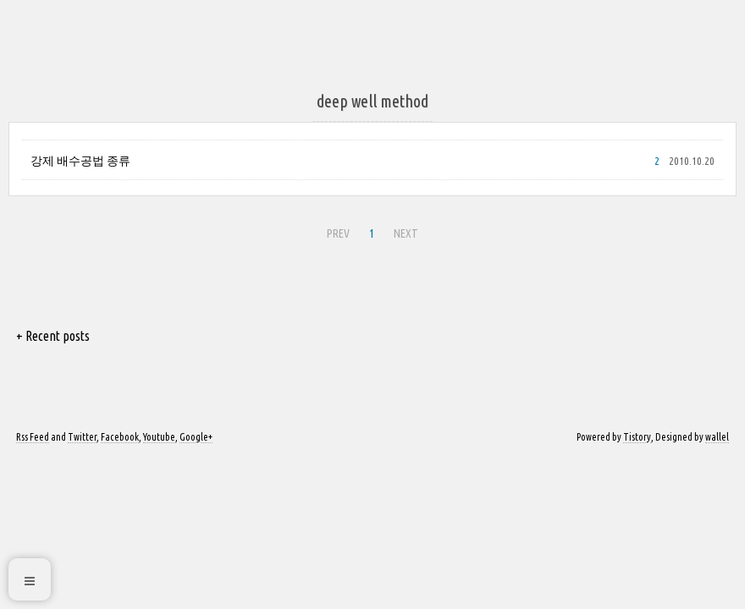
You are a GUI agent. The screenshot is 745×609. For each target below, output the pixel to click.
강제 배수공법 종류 (80, 160)
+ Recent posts (53, 335)
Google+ (195, 436)
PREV (338, 233)
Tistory (637, 436)
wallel (717, 436)
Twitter (82, 436)
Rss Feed (32, 436)
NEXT (406, 233)
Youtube (159, 436)
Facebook (120, 436)
